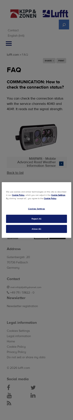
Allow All (36, 228)
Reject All (36, 218)
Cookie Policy (18, 194)
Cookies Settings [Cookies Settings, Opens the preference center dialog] (36, 208)
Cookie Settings (58, 194)
